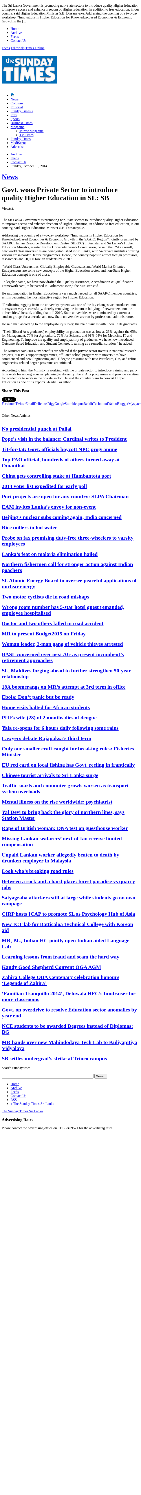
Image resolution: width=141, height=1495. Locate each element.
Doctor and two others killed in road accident (52, 623)
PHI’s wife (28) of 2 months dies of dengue (49, 717)
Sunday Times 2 (22, 111)
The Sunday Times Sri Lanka (32, 1104)
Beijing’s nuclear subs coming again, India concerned (62, 517)
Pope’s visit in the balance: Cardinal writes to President (64, 439)
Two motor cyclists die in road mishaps (45, 597)
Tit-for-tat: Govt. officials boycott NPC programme (59, 449)
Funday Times (21, 139)
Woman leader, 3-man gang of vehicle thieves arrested (62, 644)
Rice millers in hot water (29, 527)
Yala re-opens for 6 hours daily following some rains (60, 728)
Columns (17, 103)
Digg (51, 404)
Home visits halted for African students (46, 707)
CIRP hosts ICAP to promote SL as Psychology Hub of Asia (68, 914)
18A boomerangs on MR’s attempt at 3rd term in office (63, 687)
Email (30, 404)
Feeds (15, 36)
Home (15, 29)
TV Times (26, 135)
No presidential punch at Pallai (36, 429)
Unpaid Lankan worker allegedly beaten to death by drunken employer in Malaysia (60, 858)
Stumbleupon (74, 404)
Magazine (17, 127)
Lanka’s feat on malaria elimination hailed (50, 554)
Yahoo (112, 404)
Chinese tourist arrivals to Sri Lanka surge (50, 775)
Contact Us (18, 40)
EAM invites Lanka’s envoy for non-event (49, 507)
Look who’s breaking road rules (37, 871)
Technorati (100, 404)
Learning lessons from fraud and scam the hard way (60, 957)
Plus (14, 115)
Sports (15, 119)
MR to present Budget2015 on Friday (44, 634)
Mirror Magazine (31, 131)
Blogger (122, 404)
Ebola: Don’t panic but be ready (38, 697)
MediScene (18, 143)
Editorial (17, 107)
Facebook (8, 404)
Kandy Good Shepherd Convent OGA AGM (51, 967)
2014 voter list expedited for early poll (44, 486)
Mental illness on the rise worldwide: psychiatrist (57, 802)
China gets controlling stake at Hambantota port (56, 476)
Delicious (40, 404)
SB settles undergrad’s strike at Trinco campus (54, 1058)
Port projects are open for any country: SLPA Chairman (65, 496)
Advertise (17, 147)
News (14, 99)
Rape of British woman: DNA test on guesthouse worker (65, 828)
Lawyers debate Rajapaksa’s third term (46, 738)
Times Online (34, 48)
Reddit (88, 404)
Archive (16, 33)
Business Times (22, 123)
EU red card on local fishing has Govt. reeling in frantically (68, 765)
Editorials (17, 48)
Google (60, 404)
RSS (14, 1100)
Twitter (20, 404)
